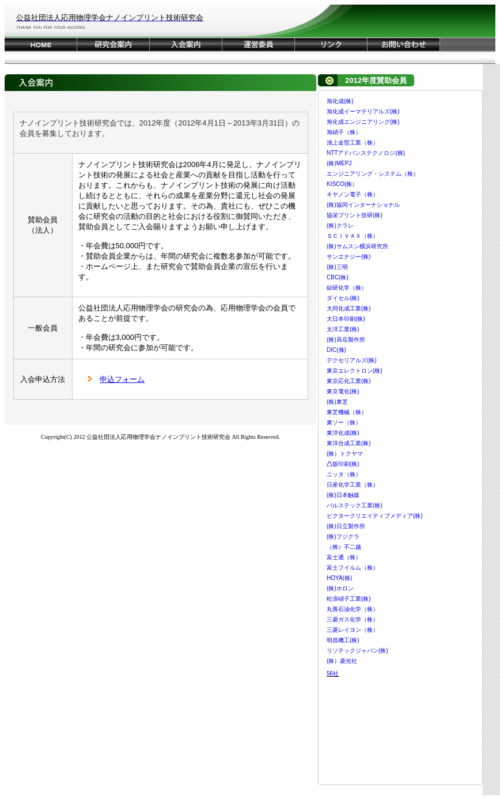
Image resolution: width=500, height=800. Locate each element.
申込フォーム (122, 379)
